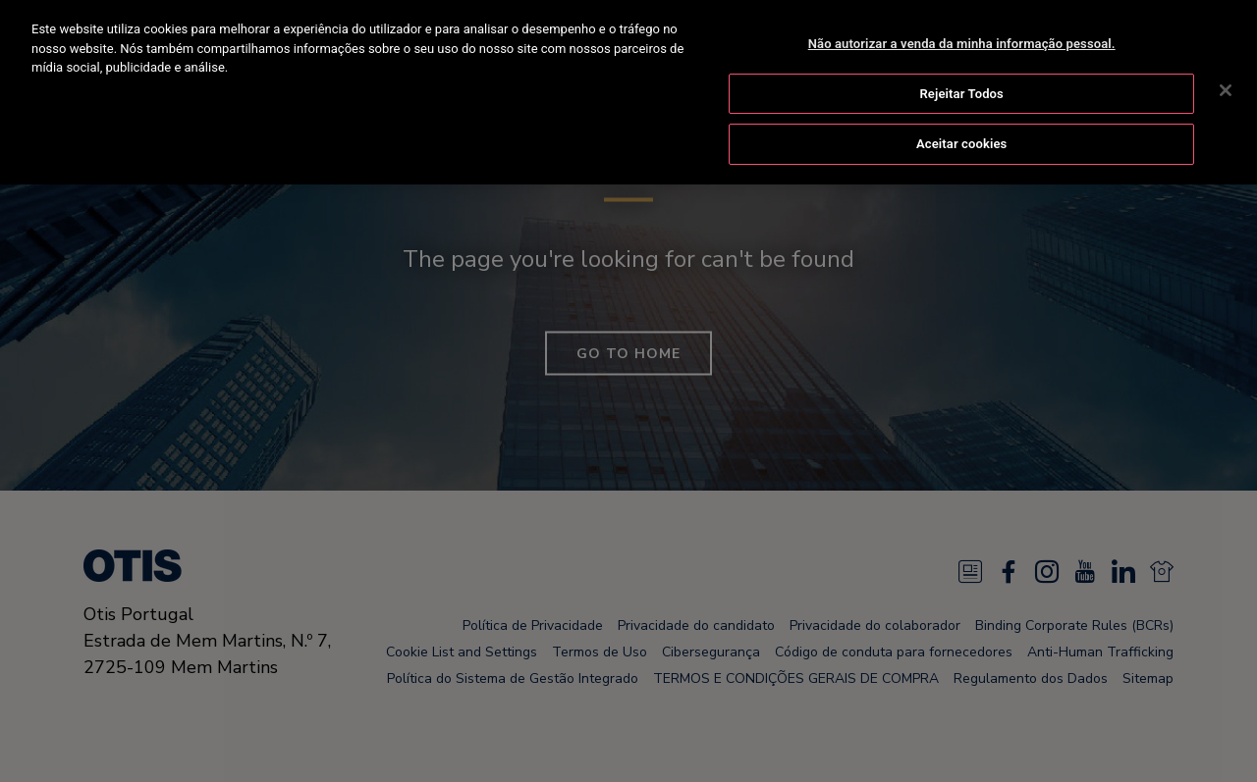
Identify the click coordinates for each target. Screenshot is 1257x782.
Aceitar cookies (961, 142)
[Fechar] (1225, 89)
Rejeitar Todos (961, 92)
